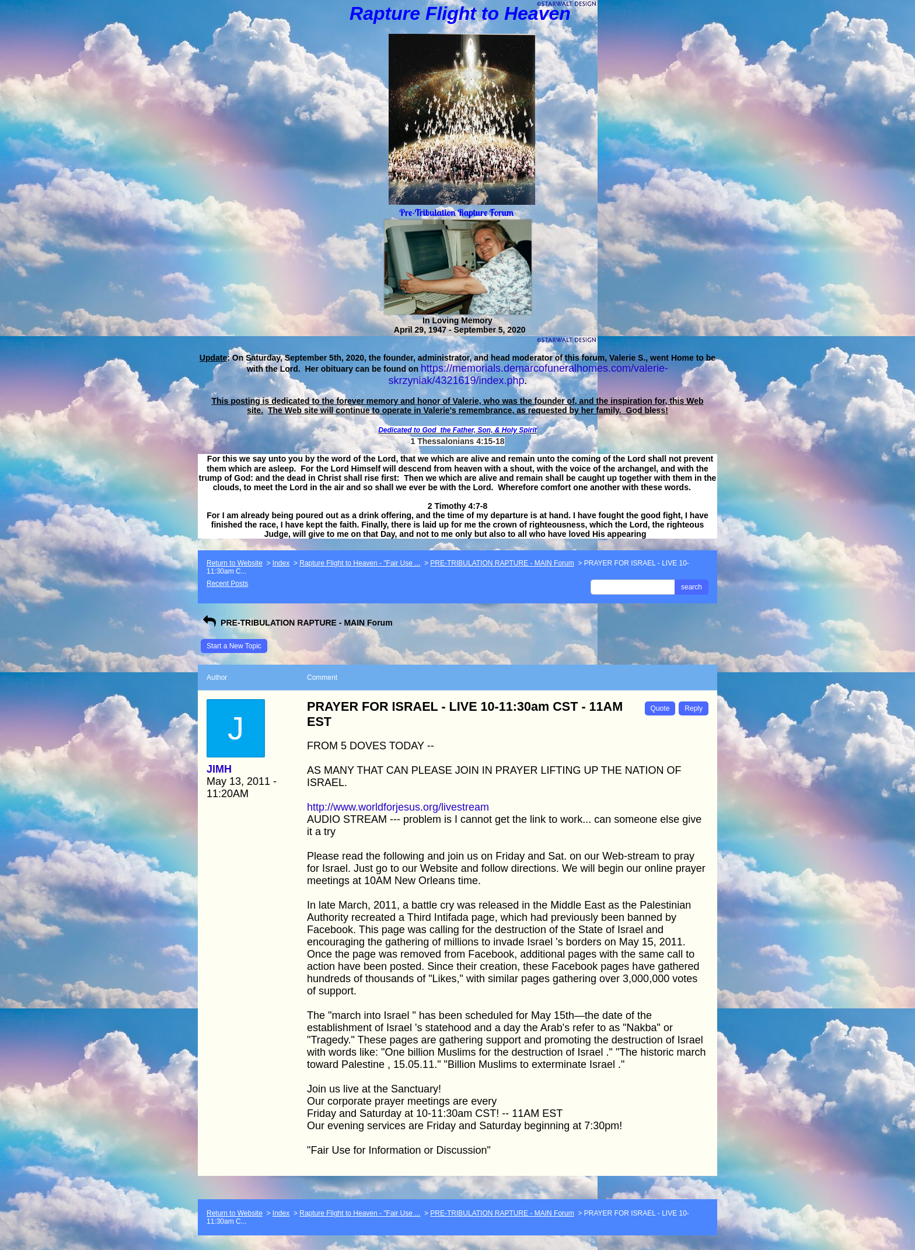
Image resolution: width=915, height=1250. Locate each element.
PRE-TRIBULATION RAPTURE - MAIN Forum (502, 563)
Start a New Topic (234, 646)
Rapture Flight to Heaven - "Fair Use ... (359, 563)
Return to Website (235, 563)
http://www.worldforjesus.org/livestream (398, 807)
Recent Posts (227, 583)
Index (281, 563)
